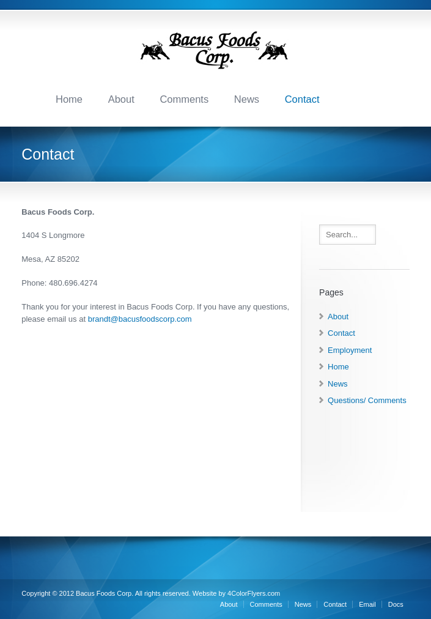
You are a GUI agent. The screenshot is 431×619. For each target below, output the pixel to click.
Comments (184, 99)
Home (69, 99)
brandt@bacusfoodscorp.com (140, 319)
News (246, 99)
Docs (395, 604)
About (121, 99)
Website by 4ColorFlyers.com (236, 593)
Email (367, 604)
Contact (302, 99)
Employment (350, 350)
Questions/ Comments (367, 400)
